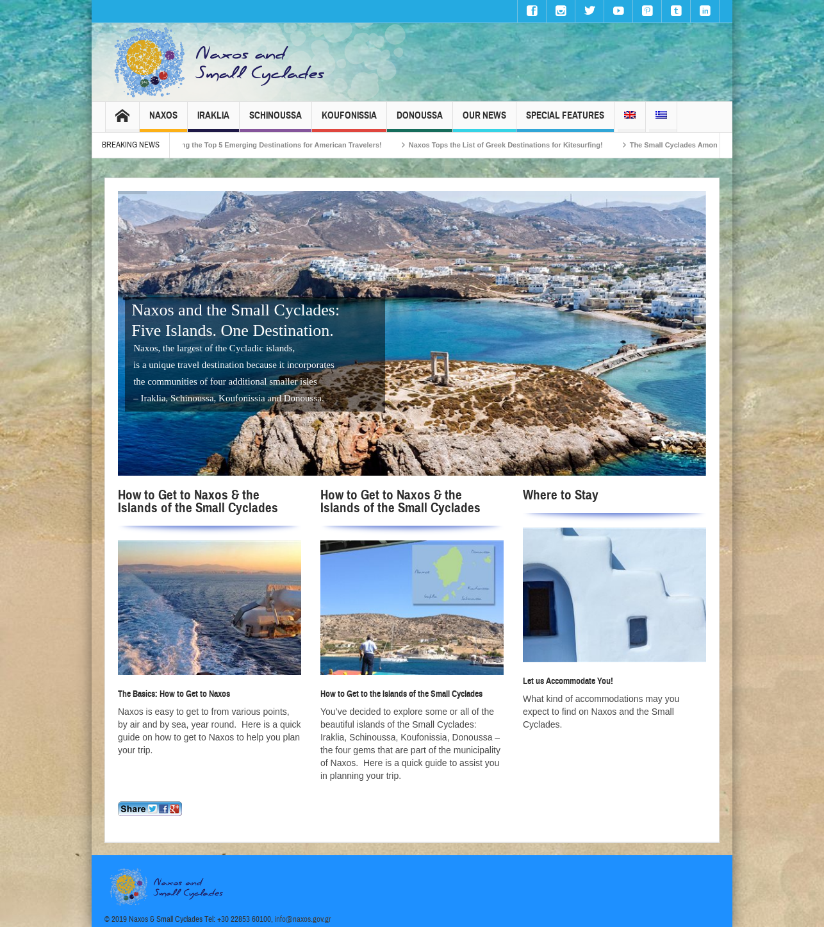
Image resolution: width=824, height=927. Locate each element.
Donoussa (419, 121)
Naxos (163, 121)
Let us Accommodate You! (568, 681)
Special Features (565, 121)
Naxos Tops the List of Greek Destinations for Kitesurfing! (521, 145)
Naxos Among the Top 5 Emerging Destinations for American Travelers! (276, 145)
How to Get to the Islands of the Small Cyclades (401, 694)
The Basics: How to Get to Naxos (174, 694)
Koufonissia (349, 121)
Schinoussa (275, 121)
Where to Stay (560, 495)
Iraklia (213, 121)
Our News (484, 121)
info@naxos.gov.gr (303, 919)
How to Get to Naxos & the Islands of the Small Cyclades (198, 501)
